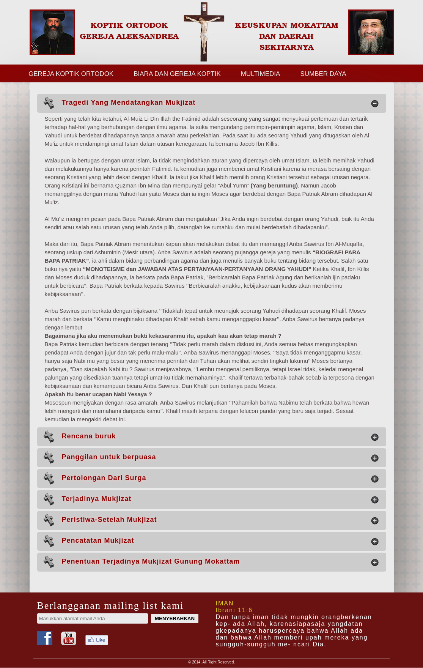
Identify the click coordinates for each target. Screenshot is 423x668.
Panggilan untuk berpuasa (211, 457)
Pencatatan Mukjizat (211, 541)
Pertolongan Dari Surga (211, 478)
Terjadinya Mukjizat (211, 499)
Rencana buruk (211, 436)
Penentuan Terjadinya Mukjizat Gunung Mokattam (211, 562)
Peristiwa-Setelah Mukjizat (211, 520)
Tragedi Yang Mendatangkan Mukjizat (211, 103)
